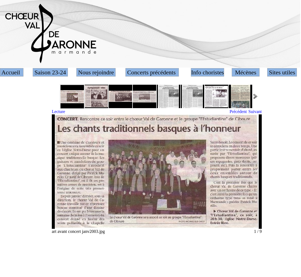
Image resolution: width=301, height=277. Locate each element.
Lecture (58, 111)
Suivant (255, 111)
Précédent (238, 111)
